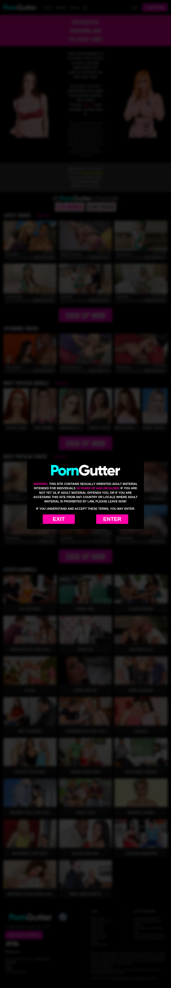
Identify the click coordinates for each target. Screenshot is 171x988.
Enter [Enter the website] (112, 519)
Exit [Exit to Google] (59, 519)
